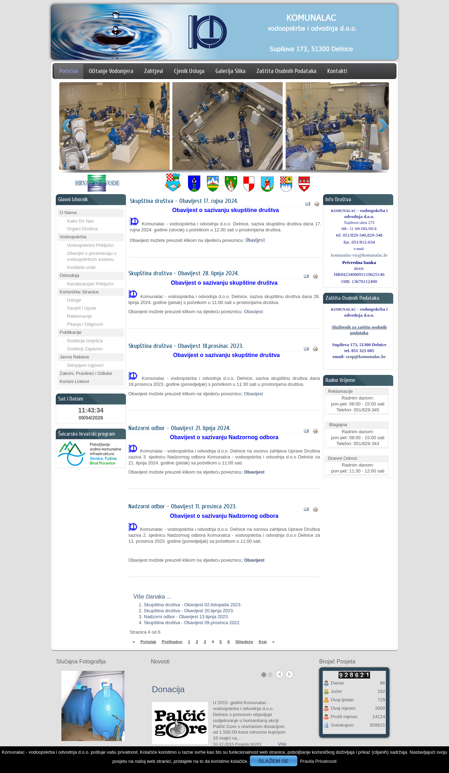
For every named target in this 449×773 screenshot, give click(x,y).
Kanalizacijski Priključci (90, 283)
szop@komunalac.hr (366, 356)
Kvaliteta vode (81, 267)
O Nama (68, 212)
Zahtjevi (153, 71)
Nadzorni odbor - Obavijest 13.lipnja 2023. (186, 616)
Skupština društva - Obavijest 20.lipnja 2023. (189, 610)
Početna (68, 71)
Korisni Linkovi (74, 381)
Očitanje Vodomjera (111, 71)
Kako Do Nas (80, 221)
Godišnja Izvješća (85, 340)
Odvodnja (69, 275)
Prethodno (172, 641)
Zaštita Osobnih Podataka (286, 71)
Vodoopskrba (73, 236)
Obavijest (255, 240)
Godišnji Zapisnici (85, 348)
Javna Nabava (74, 356)
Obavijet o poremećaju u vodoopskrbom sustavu (91, 256)
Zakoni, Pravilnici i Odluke (86, 373)
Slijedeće (244, 641)
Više (282, 744)
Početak (148, 641)
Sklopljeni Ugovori (85, 365)
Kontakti (337, 71)
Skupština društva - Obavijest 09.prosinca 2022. (192, 622)
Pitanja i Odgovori (85, 324)
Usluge (74, 300)
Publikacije (70, 332)
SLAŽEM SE (274, 761)
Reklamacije (79, 316)
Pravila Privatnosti (318, 761)
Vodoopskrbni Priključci (90, 245)
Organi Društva (82, 228)
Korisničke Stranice (79, 292)
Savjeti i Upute (81, 308)
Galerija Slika (230, 71)
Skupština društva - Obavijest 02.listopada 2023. (193, 604)
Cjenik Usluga (189, 71)
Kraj (263, 641)
